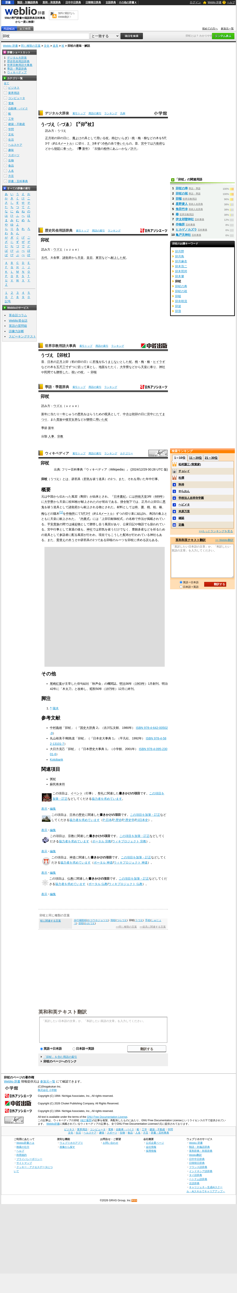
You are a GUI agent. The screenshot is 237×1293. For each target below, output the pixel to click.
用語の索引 (94, 113)
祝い (74, 372)
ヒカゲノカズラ (186, 229)
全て (6, 83)
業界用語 (13, 93)
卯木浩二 (181, 266)
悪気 (80, 414)
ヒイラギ (159, 361)
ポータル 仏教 (97, 884)
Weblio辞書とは (25, 1142)
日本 (50, 361)
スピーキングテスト (22, 336)
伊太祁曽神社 (185, 219)
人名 (11, 170)
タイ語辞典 (195, 1175)
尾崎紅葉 (56, 683)
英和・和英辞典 (52, 2)
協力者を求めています (107, 798)
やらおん (184, 491)
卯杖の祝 (182, 193)
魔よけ (76, 138)
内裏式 (85, 518)
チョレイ (184, 471)
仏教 (70, 878)
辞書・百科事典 (18, 181)
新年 (85, 148)
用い (99, 138)
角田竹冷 (182, 209)
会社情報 (151, 1146)
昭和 (93, 689)
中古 (126, 414)
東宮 (99, 257)
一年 (62, 414)
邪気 (87, 479)
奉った (67, 148)
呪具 (108, 414)
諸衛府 (72, 507)
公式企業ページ (155, 1142)
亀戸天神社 (183, 234)
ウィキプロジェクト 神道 (131, 862)
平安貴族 (53, 524)
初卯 (135, 414)
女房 (74, 419)
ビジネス (13, 87)
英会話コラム (18, 315)
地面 (102, 367)
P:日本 (107, 820)
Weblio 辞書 (214, 2)
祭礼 (101, 793)
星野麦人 (182, 204)
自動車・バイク (18, 108)
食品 (11, 165)
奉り (153, 367)
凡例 (122, 113)
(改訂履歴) (86, 1120)
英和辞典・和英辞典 (200, 1150)
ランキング (110, 113)
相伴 (106, 148)
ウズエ (57, 249)
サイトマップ (24, 1162)
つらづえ (122, 920)
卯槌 (94, 372)
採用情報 (151, 1150)
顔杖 (81, 923)
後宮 (68, 419)
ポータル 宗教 (101, 841)
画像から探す (67, 1146)
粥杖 (53, 779)
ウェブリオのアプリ (71, 1142)
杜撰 (181, 477)
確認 (181, 518)
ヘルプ (231, 2)
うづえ (139, 920)
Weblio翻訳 (195, 1154)
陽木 (56, 708)
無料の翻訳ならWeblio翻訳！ (66, 15)
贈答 (90, 419)
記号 (8, 301)
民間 (47, 372)
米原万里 (184, 511)
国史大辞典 (87, 727)
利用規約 (21, 1154)
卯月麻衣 (181, 261)
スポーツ (13, 155)
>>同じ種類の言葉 (126, 926)
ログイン (195, 2)
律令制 (124, 501)
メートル (66, 143)
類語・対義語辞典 (27, 2)
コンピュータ (16, 98)
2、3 (90, 143)
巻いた (121, 143)
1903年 (140, 683)
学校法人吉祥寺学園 (191, 498)
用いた (100, 419)
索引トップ (79, 113)
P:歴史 (117, 820)
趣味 (11, 150)
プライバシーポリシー (29, 1159)
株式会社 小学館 (47, 1090)
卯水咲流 (181, 301)
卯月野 (179, 251)
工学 (11, 118)
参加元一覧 (227, 28)
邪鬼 (96, 361)
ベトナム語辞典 (198, 1179)
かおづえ (90, 923)
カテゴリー (126, 453)
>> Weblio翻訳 (224, 540)
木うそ (72, 540)
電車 (11, 103)
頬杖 (113, 920)
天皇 (80, 257)
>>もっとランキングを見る (216, 531)
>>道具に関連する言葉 (153, 926)
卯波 (178, 306)
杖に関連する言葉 (50, 920)
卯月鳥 (179, 256)
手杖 (147, 920)
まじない (114, 361)
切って (82, 367)
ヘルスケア (15, 144)
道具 (55, 45)
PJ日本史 (141, 820)
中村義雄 (56, 727)
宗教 (60, 436)
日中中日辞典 (73, 2)
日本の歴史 (77, 814)
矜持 (181, 484)
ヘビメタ (184, 504)
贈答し (60, 372)
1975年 (110, 689)
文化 (46, 45)
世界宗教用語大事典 (60, 346)
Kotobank (56, 759)
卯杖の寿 (182, 188)
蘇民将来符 (57, 784)
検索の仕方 (22, 1146)
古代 (44, 257)
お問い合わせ (110, 1142)
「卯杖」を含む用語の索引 (60, 1056)
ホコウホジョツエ (97, 920)
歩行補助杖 (80, 920)
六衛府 (157, 143)
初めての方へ (210, 28)
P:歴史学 (129, 820)
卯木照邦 (181, 271)
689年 (159, 496)
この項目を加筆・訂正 (145, 814)
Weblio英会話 (18, 320)
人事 (51, 436)
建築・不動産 (16, 124)
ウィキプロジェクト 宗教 (129, 841)
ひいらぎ (121, 138)
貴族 (59, 419)
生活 (11, 139)
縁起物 (76, 524)
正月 (48, 138)
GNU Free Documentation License (107, 1116)
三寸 (65, 367)
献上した (117, 257)
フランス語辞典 (198, 1167)
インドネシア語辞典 (200, 1171)
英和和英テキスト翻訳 (62, 1011)
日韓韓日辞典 (93, 2)
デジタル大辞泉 (57, 113)
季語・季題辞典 (57, 387)
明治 (122, 683)
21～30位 (211, 457)
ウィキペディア (57, 453)
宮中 (144, 143)
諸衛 (65, 257)
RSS (134, 1200)
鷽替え (60, 540)
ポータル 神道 (103, 862)
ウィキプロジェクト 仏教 (125, 884)
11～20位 (195, 457)
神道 (73, 857)
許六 (134, 148)
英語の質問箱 (18, 326)
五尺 (59, 367)
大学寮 (124, 367)
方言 (11, 176)
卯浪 (178, 311)
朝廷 (57, 148)
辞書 (8, 2)
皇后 (90, 257)
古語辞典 (111, 2)
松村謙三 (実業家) (190, 464)
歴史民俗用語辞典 (59, 230)
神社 (162, 367)
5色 (105, 143)
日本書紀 (120, 496)
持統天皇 (141, 496)
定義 (181, 524)
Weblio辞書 (53, 1123)
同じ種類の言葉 (31, 45)
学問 (11, 129)
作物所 (70, 513)
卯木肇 (179, 276)
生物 (11, 160)
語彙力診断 (16, 331)
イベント (77, 793)
